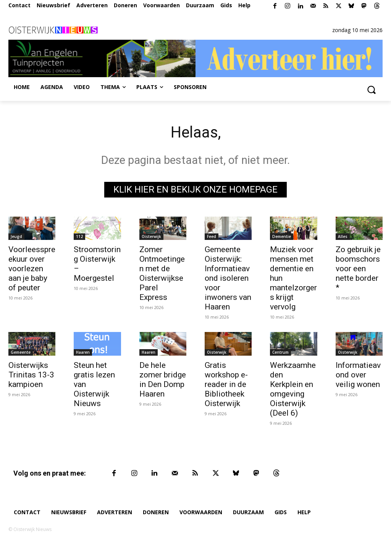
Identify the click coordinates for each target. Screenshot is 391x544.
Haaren (83, 352)
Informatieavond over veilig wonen (358, 375)
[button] (371, 89)
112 (79, 237)
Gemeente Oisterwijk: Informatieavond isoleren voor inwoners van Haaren (228, 278)
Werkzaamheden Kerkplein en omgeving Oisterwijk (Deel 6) (293, 389)
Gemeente (21, 352)
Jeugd (16, 237)
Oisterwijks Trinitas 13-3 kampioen (31, 375)
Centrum (280, 352)
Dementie (281, 237)
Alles (342, 237)
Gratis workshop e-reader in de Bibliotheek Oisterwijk (226, 384)
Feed (211, 237)
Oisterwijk (151, 237)
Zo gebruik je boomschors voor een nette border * (358, 269)
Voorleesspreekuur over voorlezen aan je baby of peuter (31, 269)
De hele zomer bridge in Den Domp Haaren (162, 379)
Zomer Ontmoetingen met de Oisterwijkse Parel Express (162, 273)
